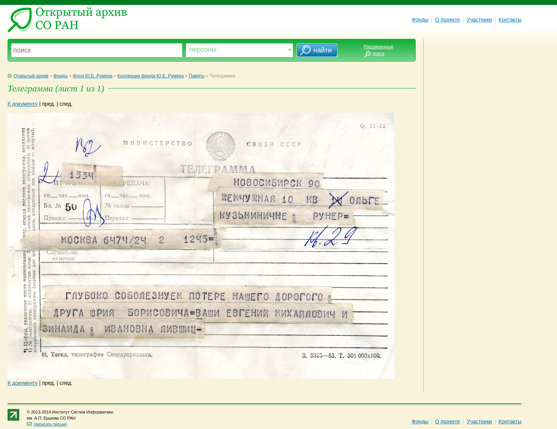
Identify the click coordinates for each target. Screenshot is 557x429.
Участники (479, 20)
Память (197, 76)
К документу (23, 104)
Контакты (510, 20)
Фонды (420, 20)
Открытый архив (28, 76)
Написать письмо (47, 424)
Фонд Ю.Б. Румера (93, 76)
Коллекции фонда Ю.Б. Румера (151, 76)
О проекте (447, 20)
